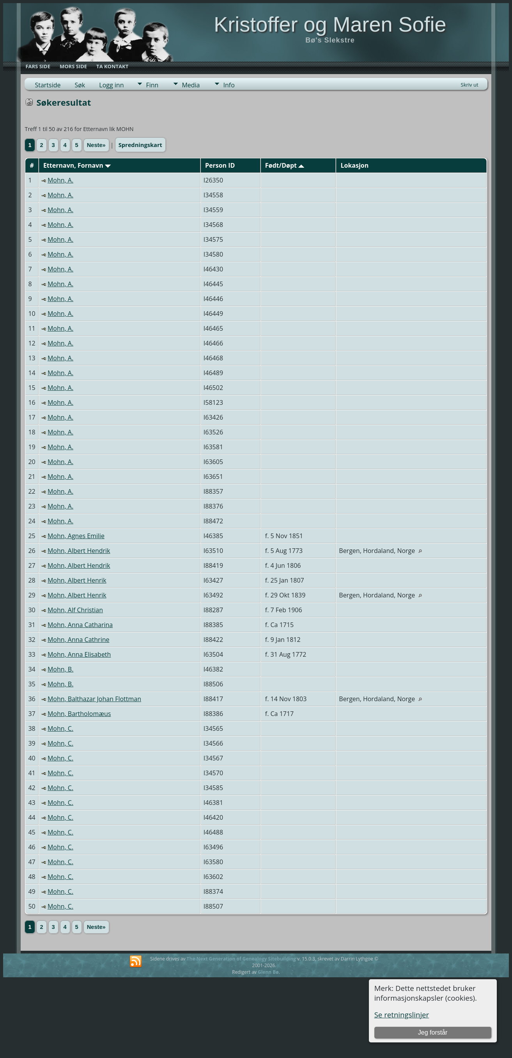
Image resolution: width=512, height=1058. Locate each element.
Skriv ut (469, 84)
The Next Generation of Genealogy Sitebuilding (241, 958)
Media (191, 85)
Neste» (96, 145)
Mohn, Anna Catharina (80, 624)
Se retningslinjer (401, 1014)
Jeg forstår (433, 1032)
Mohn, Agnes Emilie (76, 536)
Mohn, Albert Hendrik (79, 550)
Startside (47, 85)
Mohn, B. (60, 669)
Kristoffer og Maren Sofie (330, 24)
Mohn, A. (60, 180)
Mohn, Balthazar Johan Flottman (94, 699)
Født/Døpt (284, 165)
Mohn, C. (60, 728)
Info (228, 85)
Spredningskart (140, 145)
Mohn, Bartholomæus (79, 713)
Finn (152, 85)
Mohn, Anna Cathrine (79, 639)
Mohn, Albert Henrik (77, 580)
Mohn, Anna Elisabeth (79, 654)
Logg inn (111, 85)
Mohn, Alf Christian (75, 610)
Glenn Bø (268, 972)
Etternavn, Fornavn (77, 165)
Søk (79, 85)
